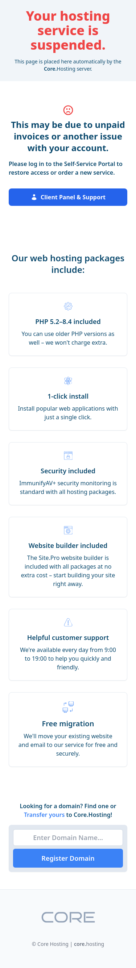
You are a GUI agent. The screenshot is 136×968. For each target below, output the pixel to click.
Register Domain (67, 858)
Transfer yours (45, 815)
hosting (89, 943)
